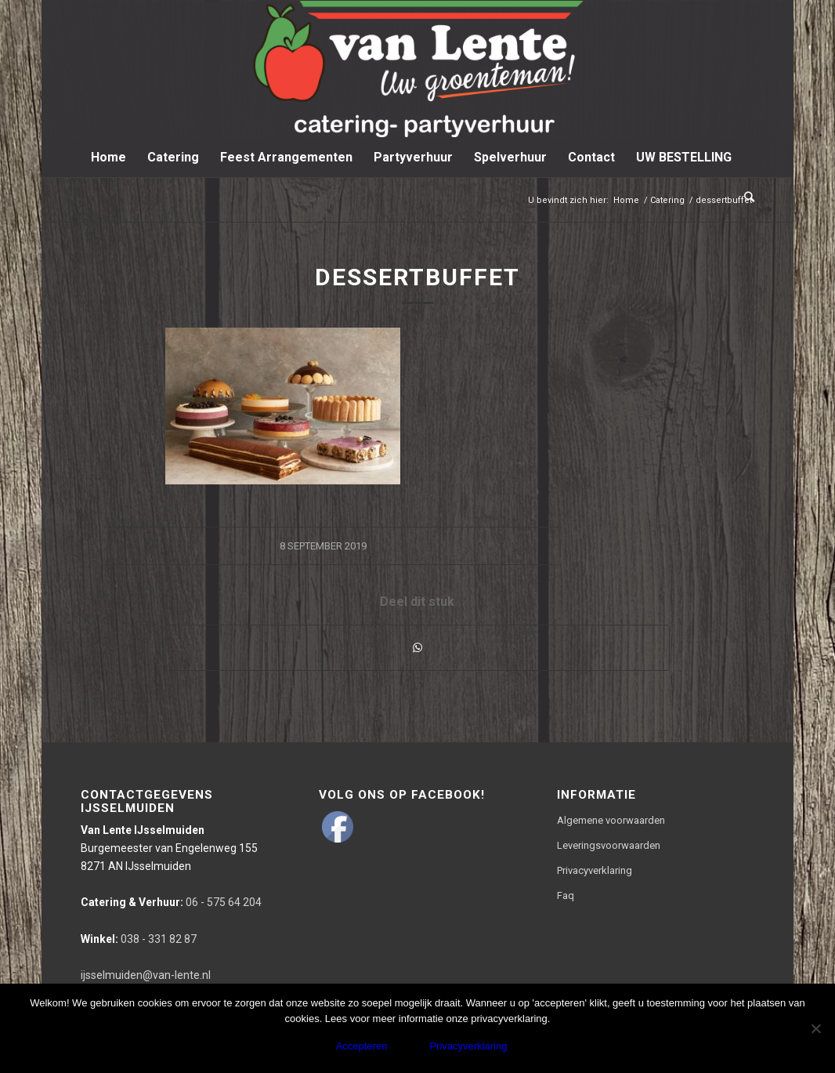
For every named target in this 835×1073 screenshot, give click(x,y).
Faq (565, 895)
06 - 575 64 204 (171, 902)
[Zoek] (744, 196)
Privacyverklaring (594, 870)
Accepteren (362, 1046)
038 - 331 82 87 (139, 939)
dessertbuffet (417, 277)
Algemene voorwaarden (611, 820)
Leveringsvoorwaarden (608, 845)
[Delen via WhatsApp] (417, 647)
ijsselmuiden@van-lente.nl (146, 975)
